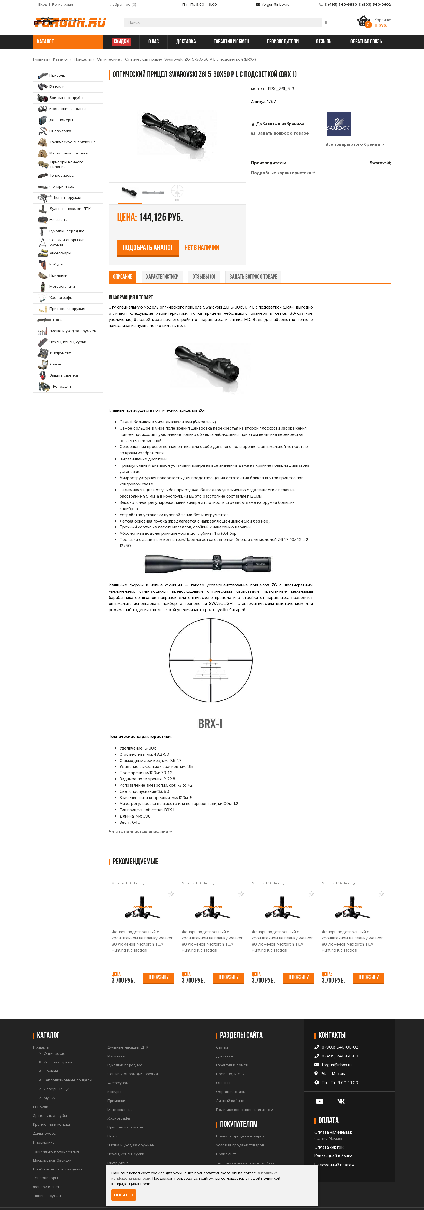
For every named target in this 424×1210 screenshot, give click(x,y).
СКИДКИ (121, 42)
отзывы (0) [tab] (204, 260)
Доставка (224, 1039)
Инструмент (117, 1146)
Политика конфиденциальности (244, 1092)
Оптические (108, 59)
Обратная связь (230, 1074)
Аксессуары (118, 1065)
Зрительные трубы (50, 1099)
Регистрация (63, 4)
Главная (40, 59)
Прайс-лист (226, 1137)
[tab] (283, 239)
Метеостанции (120, 1092)
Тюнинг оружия (47, 1178)
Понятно (123, 1195)
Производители (230, 1057)
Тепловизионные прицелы (68, 1063)
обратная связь (366, 42)
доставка (186, 42)
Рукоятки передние (125, 1048)
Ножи (112, 1119)
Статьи (222, 1030)
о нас (153, 42)
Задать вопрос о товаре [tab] (282, 133)
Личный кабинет (231, 1083)
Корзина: (383, 22)
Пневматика (44, 1125)
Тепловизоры (45, 1161)
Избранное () (123, 4)
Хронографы (119, 1101)
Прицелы (83, 59)
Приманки (116, 1083)
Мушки (50, 1081)
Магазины (116, 1039)
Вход (42, 4)
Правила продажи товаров (240, 1119)
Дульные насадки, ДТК (127, 1030)
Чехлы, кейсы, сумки (125, 1137)
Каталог (61, 59)
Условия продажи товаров (240, 1128)
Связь (113, 1155)
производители (283, 42)
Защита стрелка (121, 1164)
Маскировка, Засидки (52, 1143)
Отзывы (223, 1065)
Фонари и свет (46, 1170)
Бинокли (40, 1090)
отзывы (324, 42)
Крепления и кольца (51, 1107)
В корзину (159, 961)
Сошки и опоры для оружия (132, 1057)
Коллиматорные (58, 1045)
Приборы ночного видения (58, 1152)
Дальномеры (45, 1116)
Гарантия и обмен (232, 1048)
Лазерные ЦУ (56, 1072)
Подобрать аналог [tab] (290, 201)
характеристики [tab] (162, 260)
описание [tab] (122, 260)
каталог (67, 42)
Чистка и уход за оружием (130, 1128)
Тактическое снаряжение (56, 1134)
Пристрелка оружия (125, 1110)
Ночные (51, 1054)
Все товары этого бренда (354, 144)
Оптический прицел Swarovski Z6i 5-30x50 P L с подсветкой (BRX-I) (190, 59)
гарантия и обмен (231, 42)
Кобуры (114, 1074)
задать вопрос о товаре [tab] (253, 260)
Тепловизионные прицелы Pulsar (246, 1146)
